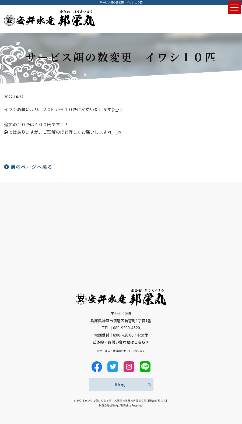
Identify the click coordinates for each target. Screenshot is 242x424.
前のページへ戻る (31, 166)
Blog (119, 384)
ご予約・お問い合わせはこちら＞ (121, 342)
